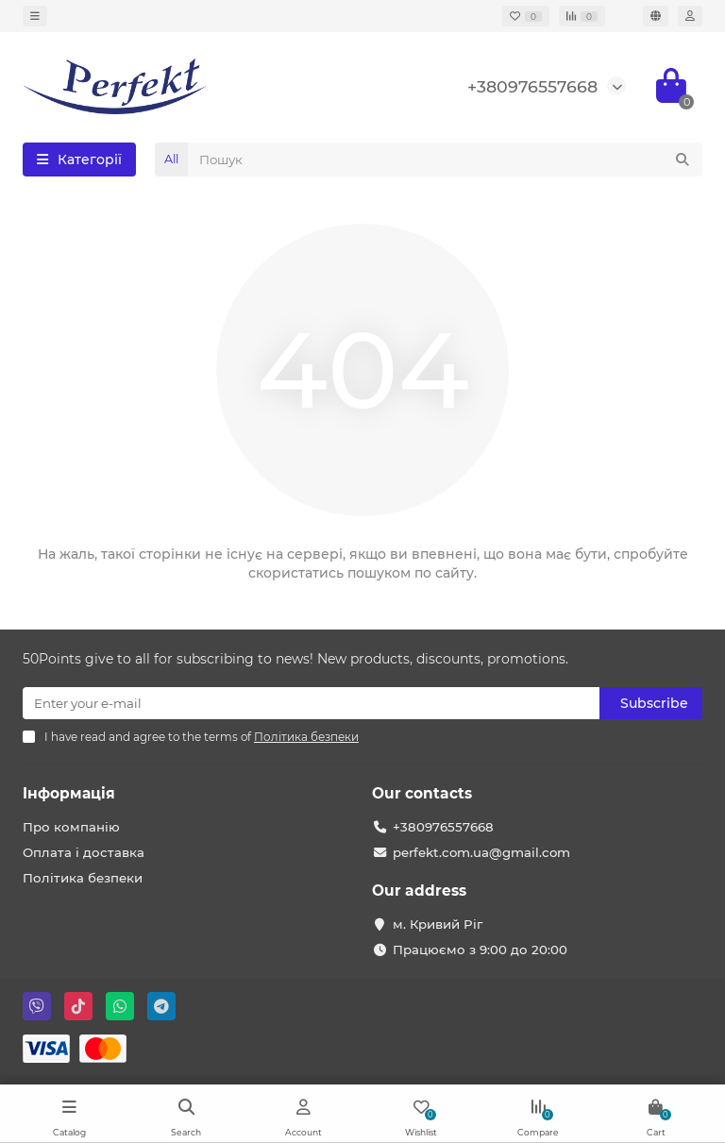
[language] (655, 16)
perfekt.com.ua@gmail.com (481, 852)
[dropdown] (35, 16)
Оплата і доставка (83, 852)
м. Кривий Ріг (437, 924)
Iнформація (69, 793)
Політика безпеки (83, 877)
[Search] (445, 159)
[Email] (311, 703)
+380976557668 (532, 86)
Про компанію (71, 826)
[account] (690, 16)
